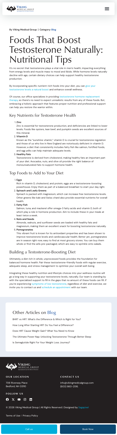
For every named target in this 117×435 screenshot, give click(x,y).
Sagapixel (83, 407)
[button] (106, 8)
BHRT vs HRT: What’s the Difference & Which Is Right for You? (47, 319)
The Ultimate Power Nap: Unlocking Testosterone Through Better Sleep (52, 336)
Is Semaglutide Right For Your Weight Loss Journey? (41, 342)
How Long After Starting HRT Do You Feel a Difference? (43, 325)
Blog (53, 29)
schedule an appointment (56, 287)
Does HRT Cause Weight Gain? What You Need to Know (43, 330)
